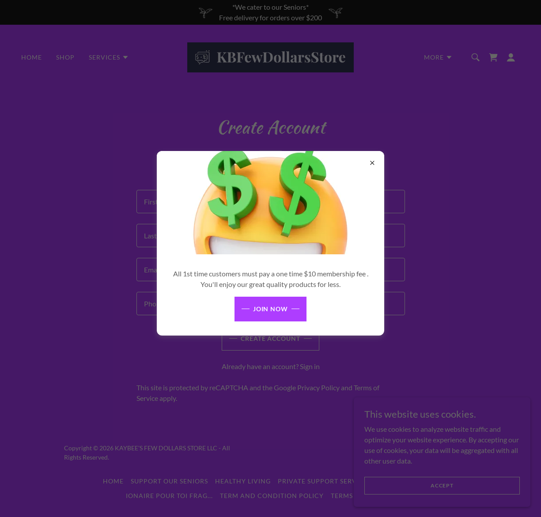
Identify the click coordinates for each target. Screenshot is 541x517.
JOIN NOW (270, 309)
